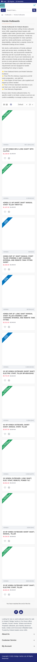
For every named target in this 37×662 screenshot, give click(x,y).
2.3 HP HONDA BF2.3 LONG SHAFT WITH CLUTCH (18, 150)
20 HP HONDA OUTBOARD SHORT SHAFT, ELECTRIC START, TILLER (18, 586)
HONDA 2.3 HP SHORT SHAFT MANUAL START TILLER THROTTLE (17, 204)
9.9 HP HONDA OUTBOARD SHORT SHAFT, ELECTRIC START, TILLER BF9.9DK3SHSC (19, 372)
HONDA (5, 145)
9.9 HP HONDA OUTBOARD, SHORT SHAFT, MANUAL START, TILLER (16, 426)
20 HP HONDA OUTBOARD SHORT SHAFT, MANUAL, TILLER (18, 533)
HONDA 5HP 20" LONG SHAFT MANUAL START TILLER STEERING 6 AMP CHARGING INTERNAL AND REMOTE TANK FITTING (19, 317)
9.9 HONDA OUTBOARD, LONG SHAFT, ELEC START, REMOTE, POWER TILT (17, 479)
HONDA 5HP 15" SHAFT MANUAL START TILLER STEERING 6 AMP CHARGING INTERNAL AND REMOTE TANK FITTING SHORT (18, 259)
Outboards (8, 15)
